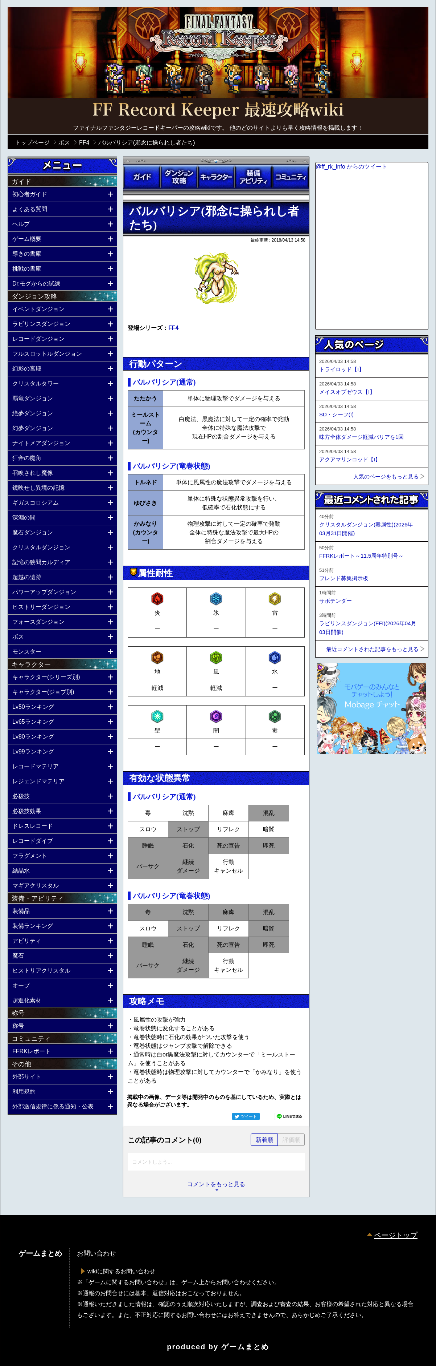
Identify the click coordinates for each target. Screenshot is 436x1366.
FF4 (173, 328)
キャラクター (216, 177)
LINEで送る (289, 1116)
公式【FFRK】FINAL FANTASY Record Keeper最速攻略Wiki (218, 111)
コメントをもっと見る (216, 1184)
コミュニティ (290, 177)
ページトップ (396, 1235)
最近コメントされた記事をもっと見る (372, 649)
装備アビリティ (253, 177)
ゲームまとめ (245, 1347)
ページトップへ (333, 773)
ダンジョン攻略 (178, 177)
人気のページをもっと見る (386, 476)
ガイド (141, 177)
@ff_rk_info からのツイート (351, 166)
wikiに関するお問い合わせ (121, 1271)
